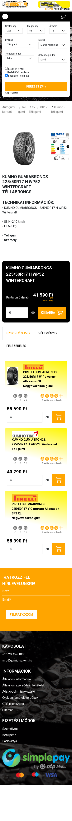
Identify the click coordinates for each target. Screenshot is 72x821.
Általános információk (16, 679)
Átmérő (53, 26)
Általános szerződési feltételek (23, 685)
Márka (41, 40)
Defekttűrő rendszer (17, 72)
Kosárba (52, 313)
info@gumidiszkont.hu (17, 660)
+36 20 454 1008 (13, 654)
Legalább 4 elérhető (17, 75)
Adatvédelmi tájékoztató (18, 691)
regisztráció (62, 9)
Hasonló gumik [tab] (18, 333)
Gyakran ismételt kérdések (20, 697)
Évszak (9, 40)
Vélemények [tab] (47, 333)
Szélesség (11, 26)
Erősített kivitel (14, 68)
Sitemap (7, 710)
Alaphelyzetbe (11, 93)
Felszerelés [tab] (16, 346)
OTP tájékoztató (13, 704)
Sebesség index (46, 55)
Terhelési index (13, 53)
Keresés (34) (36, 86)
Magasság (33, 26)
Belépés (49, 9)
